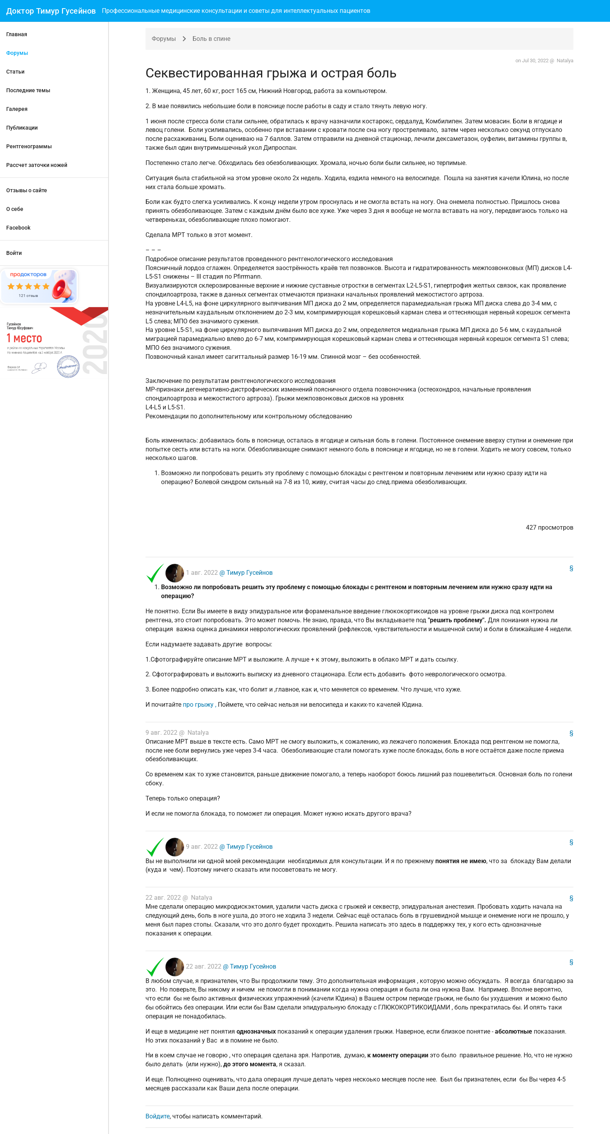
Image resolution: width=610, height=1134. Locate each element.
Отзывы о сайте (26, 190)
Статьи (15, 71)
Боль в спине (211, 38)
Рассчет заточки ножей (36, 165)
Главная (16, 34)
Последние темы (28, 90)
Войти (14, 253)
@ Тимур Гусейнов (245, 573)
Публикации (22, 128)
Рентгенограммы (29, 146)
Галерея (17, 109)
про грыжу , (200, 704)
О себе (14, 209)
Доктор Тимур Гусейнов (51, 11)
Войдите (157, 1116)
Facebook (18, 228)
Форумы (17, 53)
